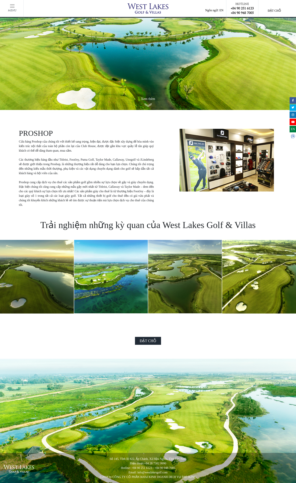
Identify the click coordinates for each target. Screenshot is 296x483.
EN (221, 10)
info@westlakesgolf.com (152, 472)
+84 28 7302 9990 (155, 463)
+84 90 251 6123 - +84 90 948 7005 (153, 467)
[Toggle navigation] (12, 8)
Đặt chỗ (274, 10)
